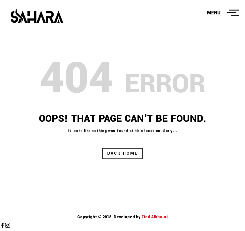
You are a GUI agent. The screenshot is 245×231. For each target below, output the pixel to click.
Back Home (122, 153)
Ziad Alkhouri (154, 217)
